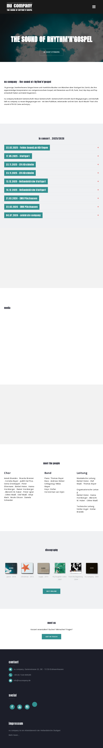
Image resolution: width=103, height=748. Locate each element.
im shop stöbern (51, 52)
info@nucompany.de (22, 680)
